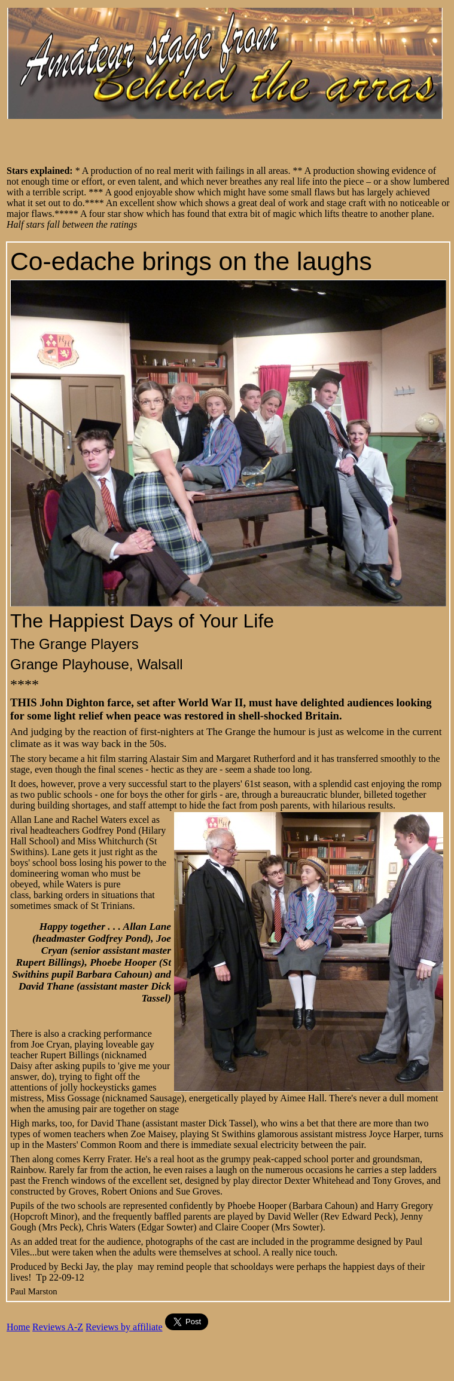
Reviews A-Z (57, 1327)
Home (18, 1327)
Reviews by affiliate (124, 1327)
